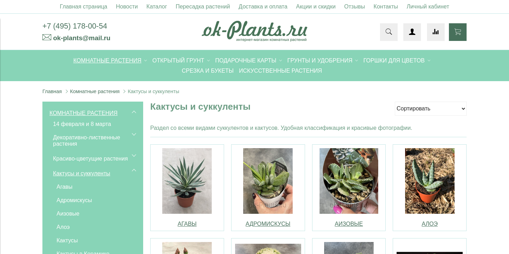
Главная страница (83, 7)
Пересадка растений (203, 7)
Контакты (386, 7)
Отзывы (354, 7)
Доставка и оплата (263, 7)
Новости (127, 7)
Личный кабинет (427, 7)
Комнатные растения (94, 91)
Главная (52, 91)
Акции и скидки (316, 7)
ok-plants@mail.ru (81, 38)
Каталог (156, 7)
